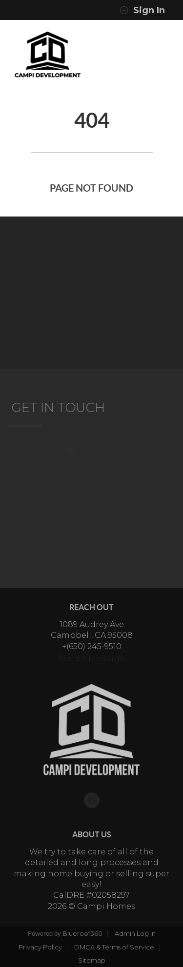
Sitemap (91, 960)
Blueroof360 (82, 933)
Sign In (142, 10)
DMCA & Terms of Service (114, 947)
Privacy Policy (40, 947)
